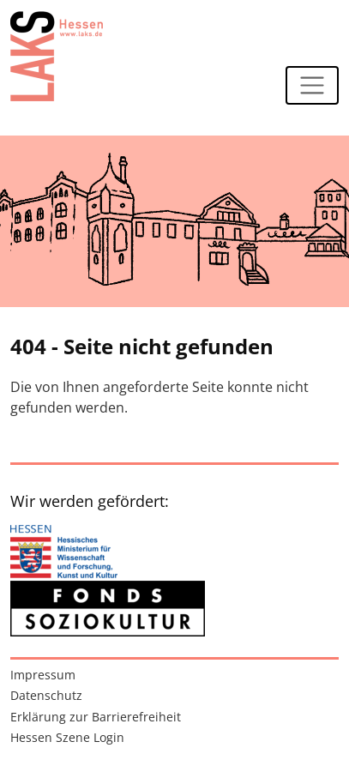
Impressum (42, 674)
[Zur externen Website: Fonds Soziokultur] (107, 608)
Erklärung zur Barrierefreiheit (95, 717)
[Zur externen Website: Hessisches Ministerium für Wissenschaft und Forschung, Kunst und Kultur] (63, 553)
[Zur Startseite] (56, 56)
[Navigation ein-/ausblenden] (312, 86)
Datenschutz (46, 695)
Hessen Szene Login (67, 737)
